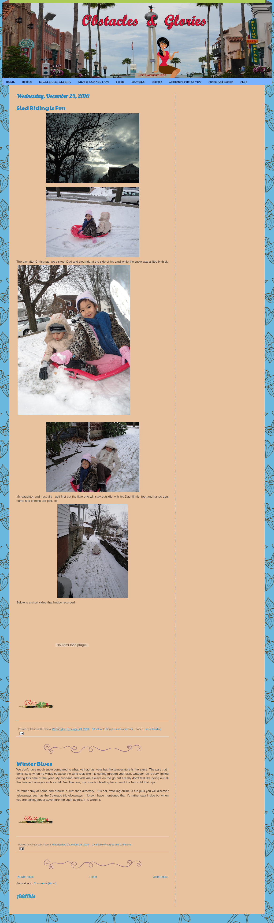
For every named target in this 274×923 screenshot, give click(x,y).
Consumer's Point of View (185, 81)
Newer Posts (25, 876)
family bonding (153, 729)
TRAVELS (138, 81)
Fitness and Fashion (220, 81)
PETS (243, 81)
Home (93, 876)
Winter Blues (34, 763)
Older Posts (160, 876)
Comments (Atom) (44, 883)
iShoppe (157, 81)
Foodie (120, 81)
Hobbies (27, 81)
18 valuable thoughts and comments (112, 729)
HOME (10, 81)
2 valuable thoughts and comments (111, 844)
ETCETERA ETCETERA (55, 81)
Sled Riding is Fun (41, 108)
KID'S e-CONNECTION (93, 81)
